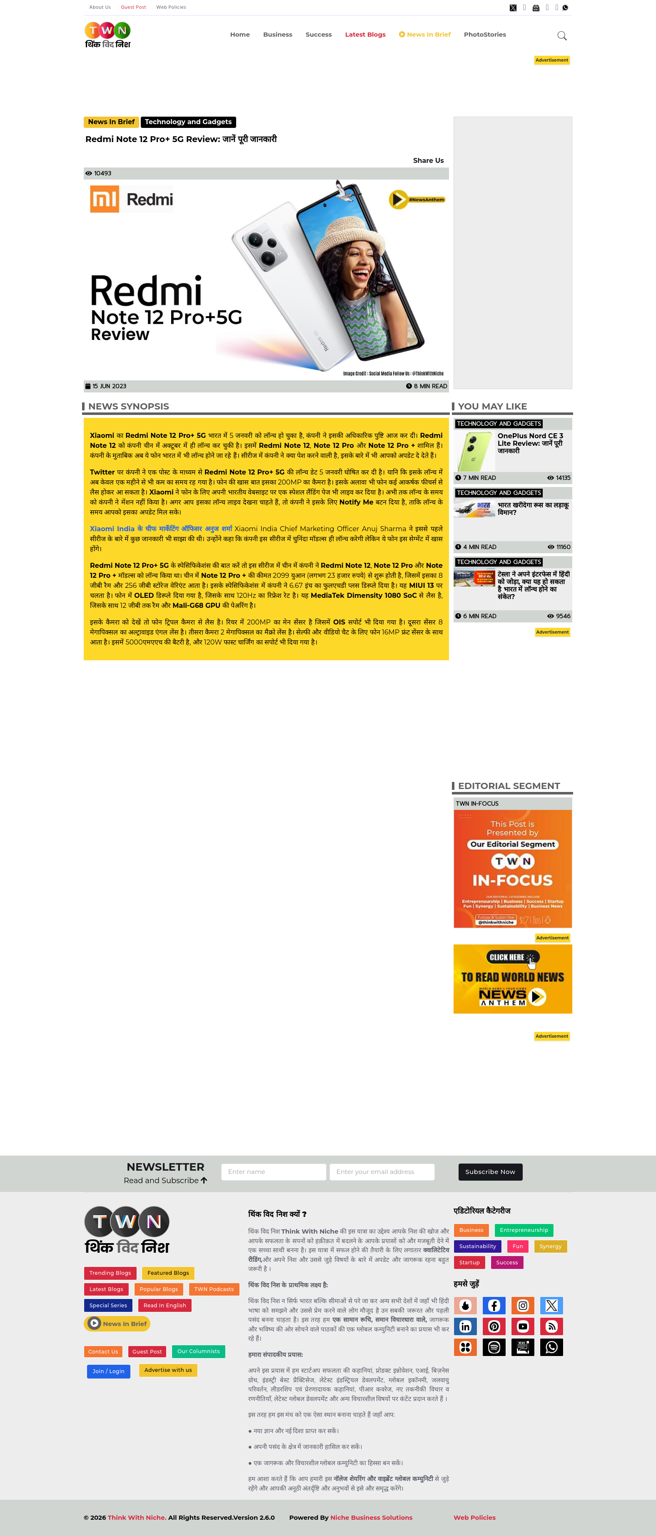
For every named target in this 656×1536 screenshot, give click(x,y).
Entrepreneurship (524, 1230)
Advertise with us (168, 1370)
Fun (518, 1246)
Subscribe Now (490, 1172)
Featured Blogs (168, 1273)
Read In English (165, 1305)
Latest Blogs (365, 34)
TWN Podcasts (214, 1289)
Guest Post (133, 7)
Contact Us (103, 1352)
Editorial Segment (509, 786)
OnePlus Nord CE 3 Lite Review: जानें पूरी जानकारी (530, 443)
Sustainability (477, 1246)
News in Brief (425, 34)
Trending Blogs (110, 1273)
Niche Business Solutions (371, 1517)
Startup (469, 1262)
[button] (562, 36)
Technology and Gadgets (188, 122)
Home (240, 34)
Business (277, 34)
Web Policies (171, 7)
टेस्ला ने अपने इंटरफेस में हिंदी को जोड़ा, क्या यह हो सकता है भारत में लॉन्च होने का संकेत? (534, 586)
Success (319, 34)
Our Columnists (198, 1352)
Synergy (551, 1246)
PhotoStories (485, 34)
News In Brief (111, 122)
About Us (100, 7)
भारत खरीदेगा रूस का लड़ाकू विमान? (533, 509)
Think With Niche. (137, 1517)
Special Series (108, 1305)
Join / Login (109, 1372)
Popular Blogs (159, 1289)
